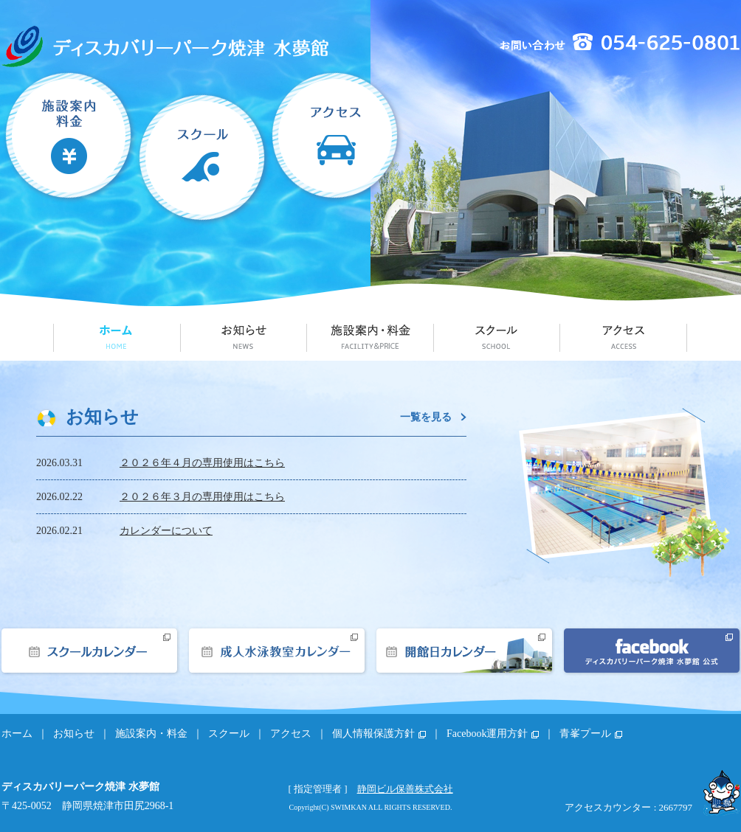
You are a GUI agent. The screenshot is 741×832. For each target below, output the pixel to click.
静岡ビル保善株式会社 (405, 788)
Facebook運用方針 (487, 733)
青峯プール (585, 733)
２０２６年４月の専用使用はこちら (202, 462)
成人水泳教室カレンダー (277, 650)
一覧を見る (426, 417)
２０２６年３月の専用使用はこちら (202, 496)
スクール (203, 148)
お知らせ (243, 336)
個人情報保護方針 (373, 733)
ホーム (116, 336)
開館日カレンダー (464, 650)
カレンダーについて (166, 530)
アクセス (337, 148)
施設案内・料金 (68, 148)
